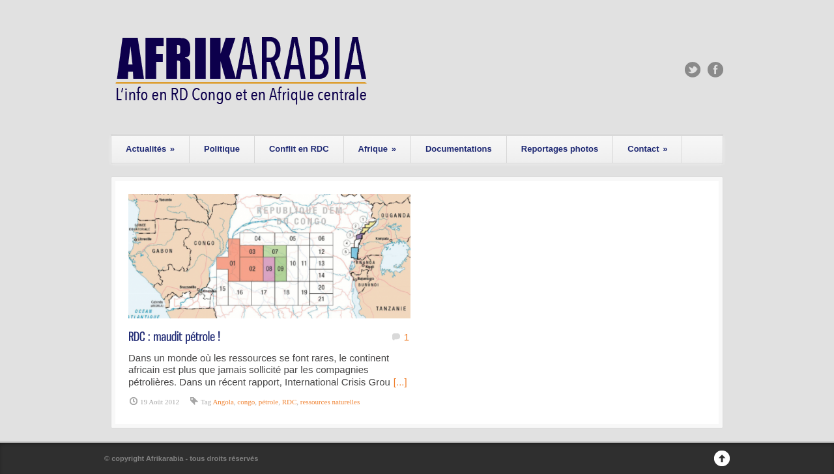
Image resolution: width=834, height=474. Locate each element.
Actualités (150, 149)
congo (246, 402)
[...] (400, 381)
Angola (222, 402)
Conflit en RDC (299, 149)
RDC (289, 402)
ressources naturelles (330, 402)
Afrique (377, 149)
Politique (222, 149)
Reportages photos (559, 149)
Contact (647, 149)
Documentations (458, 149)
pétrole (269, 402)
